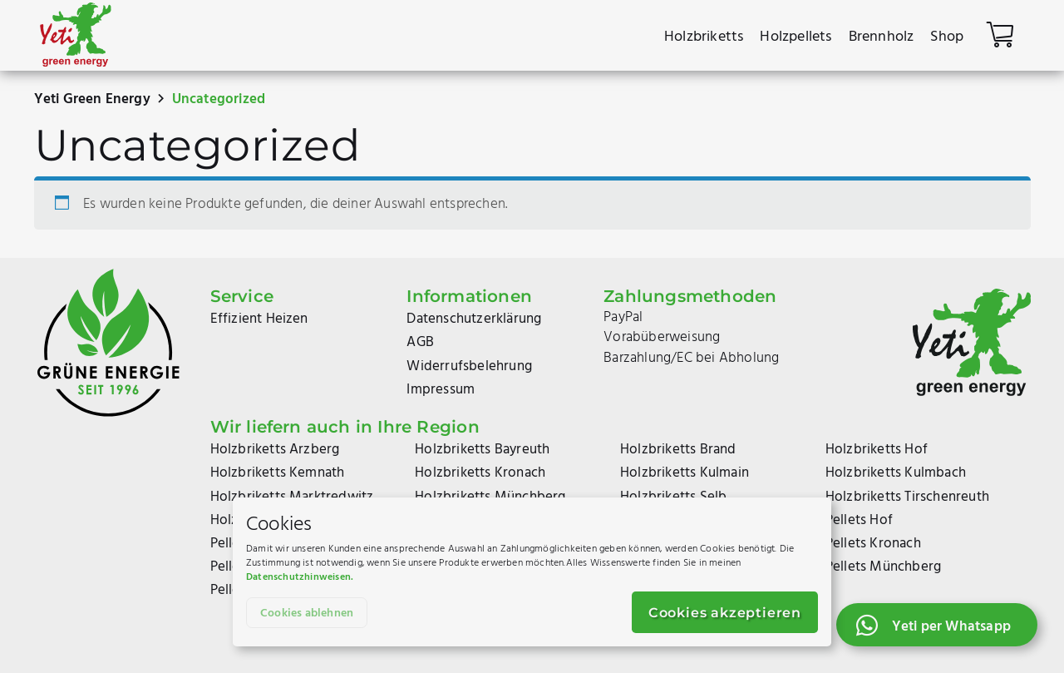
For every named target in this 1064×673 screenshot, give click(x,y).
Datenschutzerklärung (473, 319)
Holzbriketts (703, 37)
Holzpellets (795, 37)
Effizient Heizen (259, 319)
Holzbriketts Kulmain (684, 473)
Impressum (440, 390)
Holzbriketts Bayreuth (482, 449)
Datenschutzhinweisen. (299, 577)
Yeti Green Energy (92, 99)
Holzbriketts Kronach (480, 473)
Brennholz (881, 37)
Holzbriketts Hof (876, 449)
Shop (946, 37)
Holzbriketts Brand (678, 449)
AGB (420, 342)
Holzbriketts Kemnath (277, 473)
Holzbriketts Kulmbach (895, 473)
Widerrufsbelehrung (469, 366)
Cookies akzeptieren (724, 613)
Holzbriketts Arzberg (275, 449)
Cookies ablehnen (306, 613)
